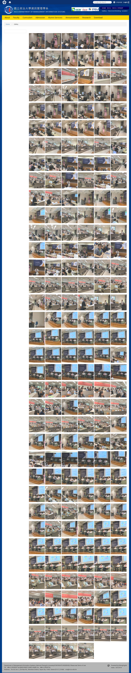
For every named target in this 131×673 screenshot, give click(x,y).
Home (8, 24)
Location (124, 11)
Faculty (16, 17)
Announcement (72, 17)
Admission (40, 17)
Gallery (104, 11)
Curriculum (27, 17)
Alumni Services (55, 17)
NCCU (109, 8)
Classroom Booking (114, 11)
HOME (104, 8)
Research (86, 17)
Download (98, 17)
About (7, 17)
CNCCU (114, 8)
